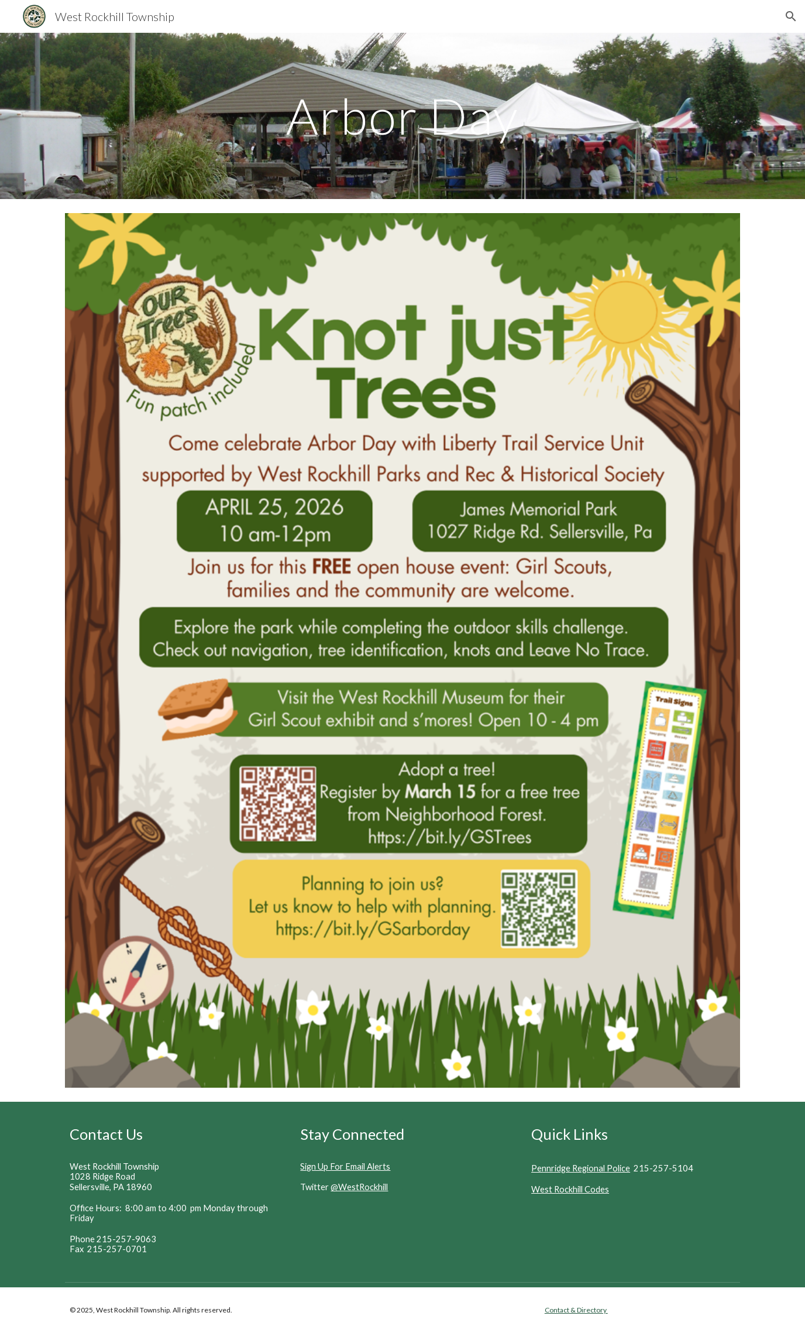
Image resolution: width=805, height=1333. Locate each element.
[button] (791, 16)
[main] (402, 115)
